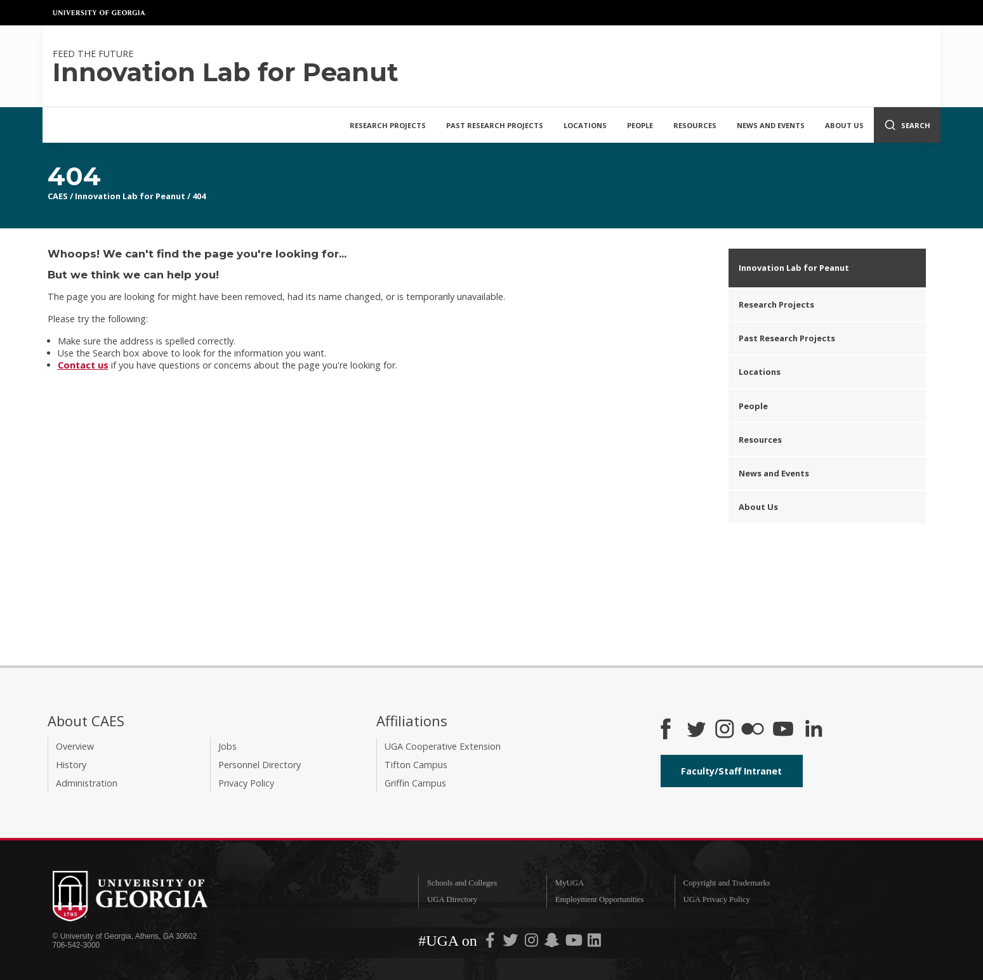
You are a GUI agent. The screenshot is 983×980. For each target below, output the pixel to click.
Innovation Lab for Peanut (130, 196)
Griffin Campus (415, 783)
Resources (694, 125)
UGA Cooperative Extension (443, 746)
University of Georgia (100, 12)
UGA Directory (452, 899)
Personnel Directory (259, 765)
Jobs (227, 746)
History (71, 765)
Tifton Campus (416, 765)
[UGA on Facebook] (491, 943)
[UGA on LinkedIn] (594, 943)
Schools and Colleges (462, 883)
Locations (585, 125)
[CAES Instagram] (724, 730)
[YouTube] (783, 730)
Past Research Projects (494, 125)
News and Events (771, 125)
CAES (58, 196)
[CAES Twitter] (696, 730)
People (640, 125)
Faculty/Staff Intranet (731, 771)
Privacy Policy (246, 783)
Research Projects (388, 125)
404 (199, 196)
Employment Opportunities (599, 899)
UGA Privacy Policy (716, 899)
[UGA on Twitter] (511, 943)
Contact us (83, 365)
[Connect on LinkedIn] (813, 730)
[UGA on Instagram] (532, 943)
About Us (844, 125)
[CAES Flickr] (752, 730)
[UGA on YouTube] (575, 943)
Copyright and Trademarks (726, 883)
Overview (75, 746)
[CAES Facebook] (665, 730)
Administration (86, 783)
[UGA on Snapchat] (552, 943)
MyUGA (569, 883)
